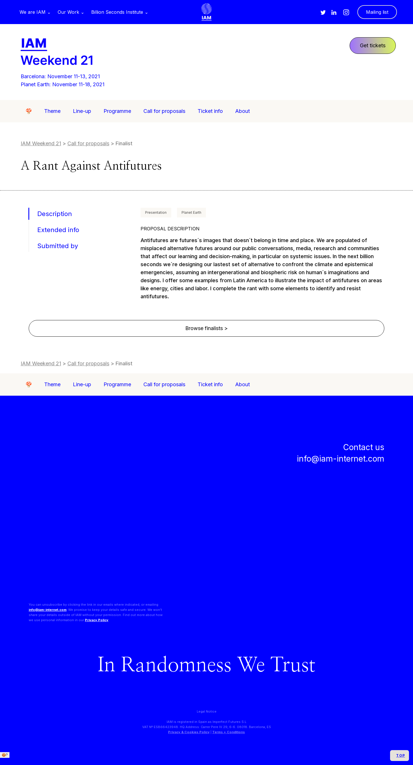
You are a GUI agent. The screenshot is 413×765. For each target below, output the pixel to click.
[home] (206, 12)
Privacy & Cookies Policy (189, 732)
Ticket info (210, 111)
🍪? (5, 755)
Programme (117, 111)
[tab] (53, 214)
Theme (52, 111)
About (242, 111)
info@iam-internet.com (48, 610)
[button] (35, 12)
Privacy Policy (96, 620)
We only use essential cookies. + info (33, 760)
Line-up (82, 111)
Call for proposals (164, 111)
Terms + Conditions (228, 732)
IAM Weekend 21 (41, 143)
